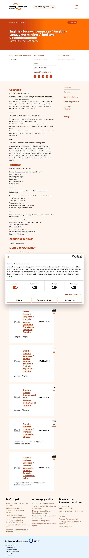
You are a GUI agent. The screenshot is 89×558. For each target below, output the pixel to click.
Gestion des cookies (11, 549)
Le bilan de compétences (41, 521)
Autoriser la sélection (44, 300)
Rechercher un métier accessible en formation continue (14, 510)
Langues (62, 516)
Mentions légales (10, 547)
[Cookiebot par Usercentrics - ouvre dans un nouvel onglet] (74, 256)
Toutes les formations (20, 22)
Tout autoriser (70, 300)
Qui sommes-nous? (10, 545)
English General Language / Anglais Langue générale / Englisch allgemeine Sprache (28, 361)
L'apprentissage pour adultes (43, 503)
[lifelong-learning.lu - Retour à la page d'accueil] (18, 7)
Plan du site (8, 555)
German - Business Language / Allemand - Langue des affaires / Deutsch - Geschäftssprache (29, 468)
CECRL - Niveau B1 (40, 59)
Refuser (19, 300)
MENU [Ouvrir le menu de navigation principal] (76, 8)
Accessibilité (8, 553)
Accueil (11, 22)
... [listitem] (50, 76)
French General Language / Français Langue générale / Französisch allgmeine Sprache (28, 322)
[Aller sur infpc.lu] (22, 542)
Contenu (67, 92)
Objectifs (67, 87)
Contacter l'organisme (66, 59)
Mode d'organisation (71, 102)
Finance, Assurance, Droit (68, 519)
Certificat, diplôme (71, 97)
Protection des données (12, 551)
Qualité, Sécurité (65, 527)
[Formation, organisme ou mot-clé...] (41, 7)
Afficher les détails (71, 294)
